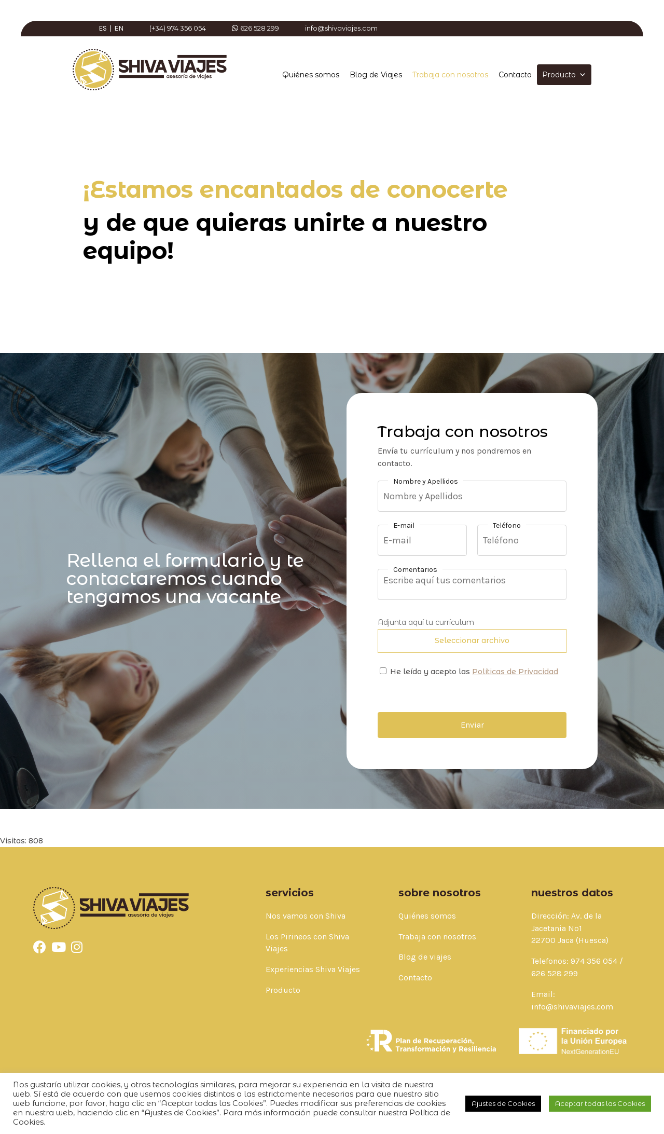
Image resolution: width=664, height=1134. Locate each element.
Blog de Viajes (376, 74)
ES (103, 28)
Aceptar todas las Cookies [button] (600, 1103)
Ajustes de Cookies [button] (503, 1103)
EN (118, 28)
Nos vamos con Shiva (305, 916)
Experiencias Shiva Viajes (313, 969)
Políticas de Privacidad (515, 671)
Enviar (472, 725)
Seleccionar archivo (472, 640)
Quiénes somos (310, 74)
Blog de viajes (424, 957)
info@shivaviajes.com (572, 1007)
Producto (564, 74)
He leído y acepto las (474, 671)
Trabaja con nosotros (450, 74)
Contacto (515, 74)
